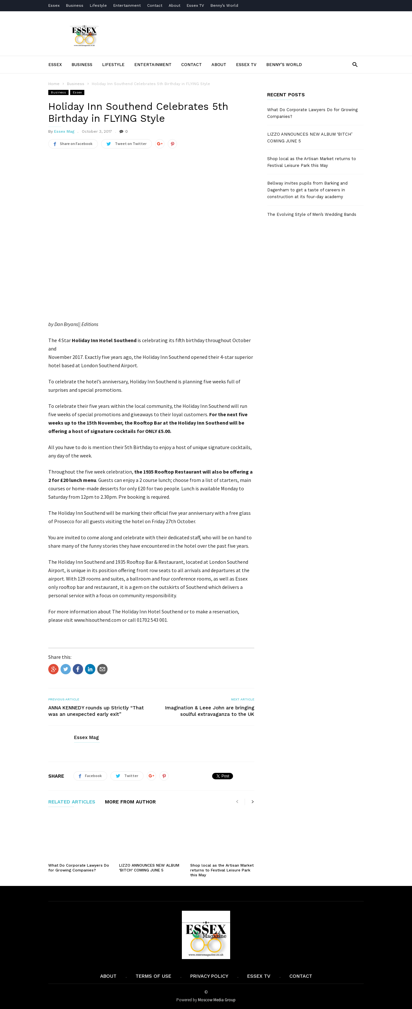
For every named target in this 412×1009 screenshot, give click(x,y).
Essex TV (195, 5)
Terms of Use (153, 976)
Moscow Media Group (217, 1000)
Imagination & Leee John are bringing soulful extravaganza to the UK (209, 711)
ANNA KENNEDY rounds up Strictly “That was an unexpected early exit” (96, 711)
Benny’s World (225, 5)
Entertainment (127, 5)
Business (74, 5)
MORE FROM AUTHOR (130, 802)
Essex (54, 5)
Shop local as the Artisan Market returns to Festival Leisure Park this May (222, 870)
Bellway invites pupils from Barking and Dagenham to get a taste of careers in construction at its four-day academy (307, 190)
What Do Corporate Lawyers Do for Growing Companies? (78, 867)
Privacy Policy (209, 976)
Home (54, 84)
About (174, 5)
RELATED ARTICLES (71, 802)
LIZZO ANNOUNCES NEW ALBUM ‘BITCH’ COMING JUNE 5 (149, 867)
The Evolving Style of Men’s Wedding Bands (311, 214)
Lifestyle (98, 5)
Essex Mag (64, 131)
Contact (154, 5)
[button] (355, 64)
